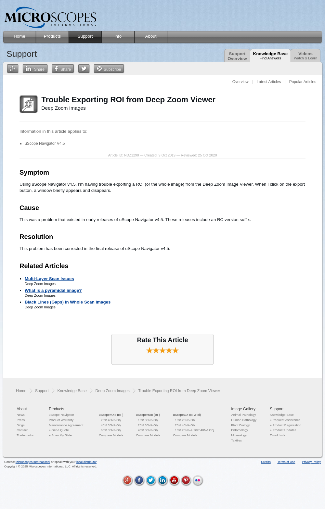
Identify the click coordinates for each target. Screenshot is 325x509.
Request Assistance (286, 420)
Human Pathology (243, 420)
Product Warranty (61, 420)
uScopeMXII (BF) (111, 414)
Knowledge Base (270, 55)
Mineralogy (239, 435)
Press (21, 420)
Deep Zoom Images (112, 391)
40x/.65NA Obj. (111, 425)
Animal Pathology (243, 414)
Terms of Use (286, 462)
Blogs (21, 425)
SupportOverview (237, 56)
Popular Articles (302, 82)
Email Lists (277, 435)
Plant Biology (240, 425)
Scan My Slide (61, 435)
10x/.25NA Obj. (185, 420)
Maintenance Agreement (66, 425)
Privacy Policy (311, 462)
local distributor (86, 462)
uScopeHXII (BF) (148, 414)
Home (21, 391)
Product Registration (286, 425)
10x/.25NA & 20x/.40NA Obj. (195, 430)
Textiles (236, 440)
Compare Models (111, 435)
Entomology (239, 430)
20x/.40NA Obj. (111, 420)
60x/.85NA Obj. (111, 430)
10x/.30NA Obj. (148, 420)
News (21, 414)
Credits (266, 462)
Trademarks (25, 435)
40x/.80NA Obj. (148, 430)
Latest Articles (269, 82)
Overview (240, 82)
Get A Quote (60, 430)
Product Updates (284, 430)
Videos (305, 55)
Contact (22, 430)
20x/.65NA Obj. (148, 425)
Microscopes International (33, 462)
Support (42, 391)
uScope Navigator (61, 414)
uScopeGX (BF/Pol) (187, 414)
